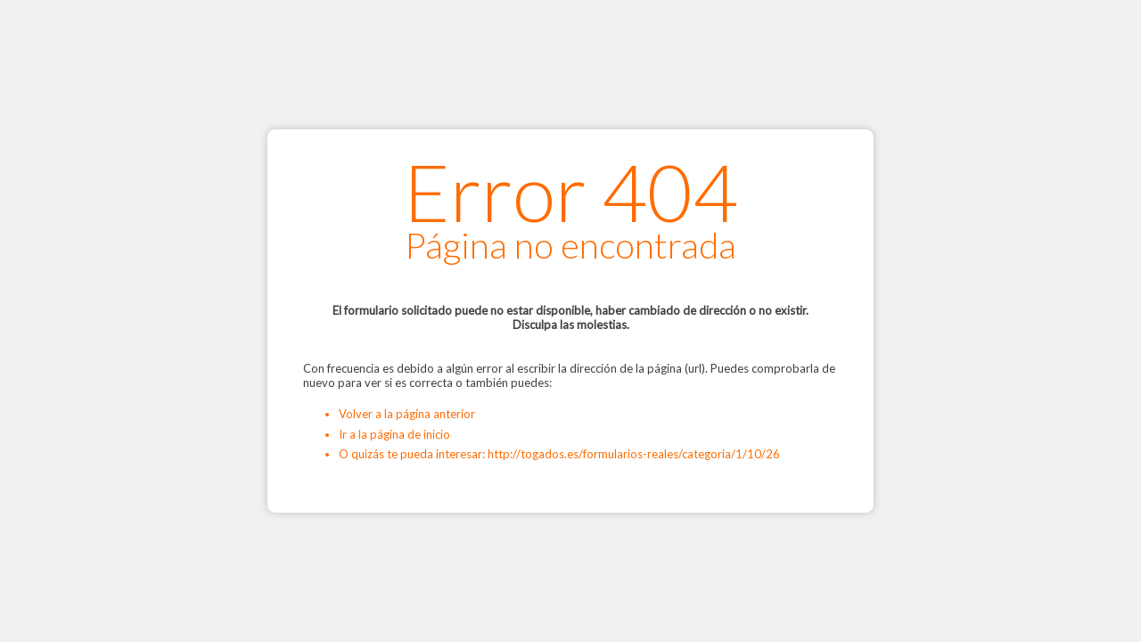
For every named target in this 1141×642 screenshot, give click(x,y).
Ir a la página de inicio (394, 434)
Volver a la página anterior (407, 414)
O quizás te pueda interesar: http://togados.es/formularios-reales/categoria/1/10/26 (559, 454)
